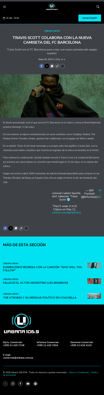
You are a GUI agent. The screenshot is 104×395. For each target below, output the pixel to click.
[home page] (52, 7)
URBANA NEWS (52, 31)
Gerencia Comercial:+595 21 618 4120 (81, 344)
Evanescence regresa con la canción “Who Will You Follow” (42, 288)
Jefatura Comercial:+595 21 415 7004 (48, 344)
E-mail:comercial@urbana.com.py (18, 356)
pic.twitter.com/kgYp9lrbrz (64, 212)
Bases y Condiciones (79, 372)
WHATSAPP (89, 18)
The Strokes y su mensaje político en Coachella (39, 317)
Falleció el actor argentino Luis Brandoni (35, 302)
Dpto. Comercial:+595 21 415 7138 (13, 344)
